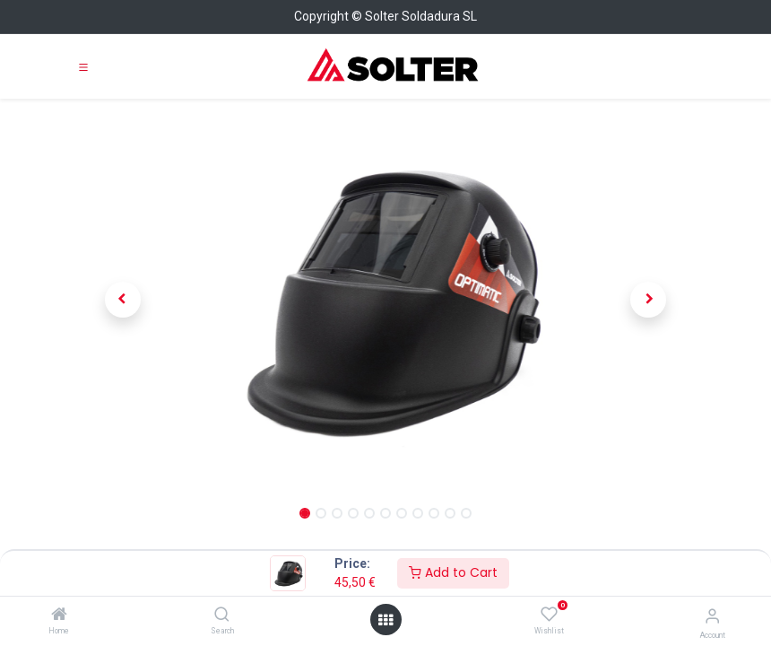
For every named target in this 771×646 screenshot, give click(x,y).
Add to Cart (453, 572)
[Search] (221, 615)
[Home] (59, 615)
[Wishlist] (549, 614)
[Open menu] (385, 620)
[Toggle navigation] (83, 66)
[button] (122, 300)
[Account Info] (712, 616)
